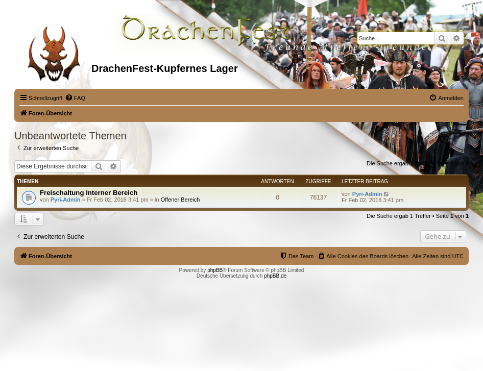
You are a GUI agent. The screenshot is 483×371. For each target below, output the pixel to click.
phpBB (215, 270)
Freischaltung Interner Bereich (88, 192)
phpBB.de (275, 276)
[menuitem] (75, 98)
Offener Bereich (180, 199)
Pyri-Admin (66, 199)
